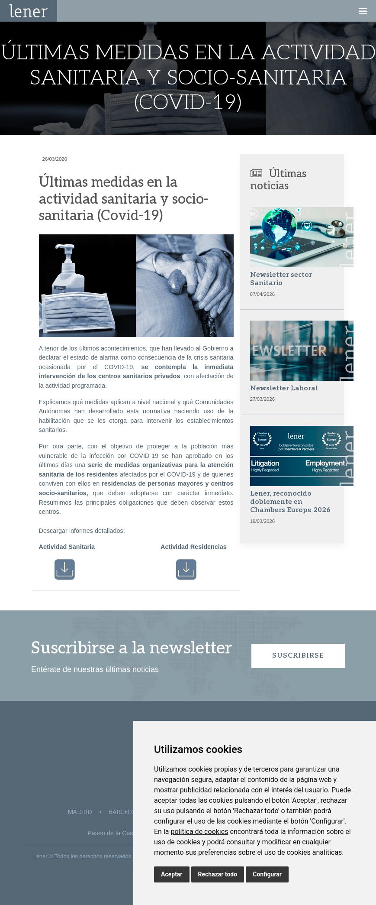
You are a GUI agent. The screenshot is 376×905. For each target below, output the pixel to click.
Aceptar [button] (172, 874)
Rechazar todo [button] (218, 874)
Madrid (79, 812)
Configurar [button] (267, 874)
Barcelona (126, 812)
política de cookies (199, 831)
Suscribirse (298, 656)
